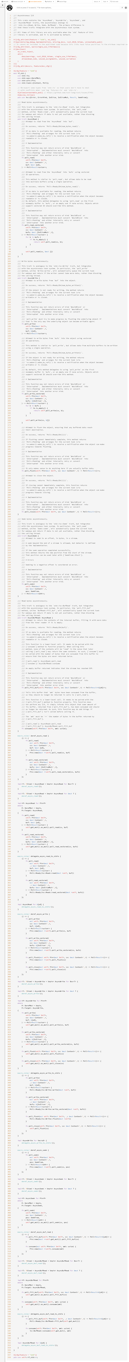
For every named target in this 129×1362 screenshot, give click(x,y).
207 (9, 512)
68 (10, 177)
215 (9, 531)
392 (9, 957)
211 (9, 521)
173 (9, 430)
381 (9, 931)
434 (9, 1059)
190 (9, 471)
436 (9, 1063)
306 (9, 750)
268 (9, 659)
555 (9, 1350)
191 (9, 473)
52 (10, 138)
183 (9, 454)
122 (9, 307)
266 (9, 654)
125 (9, 314)
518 (9, 1261)
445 (9, 1085)
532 (9, 1295)
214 (9, 529)
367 (9, 897)
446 (9, 1087)
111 (9, 280)
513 (9, 1249)
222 (9, 548)
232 (9, 572)
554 (9, 1348)
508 (9, 1237)
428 (9, 1044)
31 (10, 88)
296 (9, 726)
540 (9, 1314)
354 (9, 866)
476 (9, 1160)
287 (9, 704)
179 (9, 444)
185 (9, 459)
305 (9, 748)
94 (10, 239)
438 (9, 1068)
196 (9, 485)
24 (10, 71)
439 (9, 1071)
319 (9, 782)
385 (9, 941)
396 (9, 967)
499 (9, 1215)
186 (9, 461)
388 (9, 948)
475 (9, 1157)
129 (9, 324)
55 (10, 146)
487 (9, 1186)
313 (9, 767)
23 (10, 68)
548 (9, 1333)
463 (9, 1128)
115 (9, 290)
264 (9, 649)
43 (10, 117)
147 (9, 367)
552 (9, 1343)
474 (9, 1155)
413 (9, 1008)
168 (9, 418)
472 (9, 1150)
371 (9, 907)
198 (9, 490)
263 (9, 647)
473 (9, 1153)
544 (9, 1324)
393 (9, 960)
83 (10, 213)
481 (9, 1172)
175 (9, 435)
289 (9, 709)
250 (9, 615)
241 (9, 594)
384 (9, 938)
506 (9, 1232)
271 (9, 666)
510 (9, 1242)
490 (9, 1193)
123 (9, 309)
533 (9, 1297)
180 (9, 447)
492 (9, 1198)
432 (9, 1054)
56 (10, 148)
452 (9, 1102)
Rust (104, 1)
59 (10, 155)
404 (9, 986)
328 (9, 803)
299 (9, 733)
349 (9, 854)
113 (9, 285)
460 (9, 1121)
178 (9, 442)
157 (9, 391)
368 (9, 900)
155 (9, 386)
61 (10, 160)
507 (9, 1234)
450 (9, 1097)
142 (9, 355)
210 (9, 519)
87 (10, 223)
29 (10, 83)
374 (9, 914)
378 (9, 924)
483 (9, 1177)
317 (9, 777)
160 (9, 398)
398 (9, 972)
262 (9, 644)
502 (9, 1222)
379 (9, 926)
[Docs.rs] (5, 1)
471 (9, 1148)
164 (9, 408)
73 (10, 189)
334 (9, 818)
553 (9, 1345)
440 (9, 1073)
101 (9, 256)
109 (9, 276)
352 (9, 861)
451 (9, 1100)
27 (10, 78)
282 (9, 692)
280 (9, 688)
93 (10, 237)
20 (10, 61)
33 (10, 93)
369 (9, 902)
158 (9, 394)
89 (10, 227)
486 (9, 1184)
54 (10, 143)
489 (9, 1191)
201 (9, 497)
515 (9, 1254)
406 (9, 991)
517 (9, 1259)
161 (9, 401)
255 (9, 627)
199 (9, 492)
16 (10, 52)
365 (9, 892)
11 (10, 40)
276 (9, 678)
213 (9, 526)
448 (9, 1092)
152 (9, 379)
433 (9, 1056)
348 (9, 851)
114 (9, 288)
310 (9, 760)
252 (9, 620)
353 (9, 863)
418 (9, 1020)
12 (10, 42)
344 (9, 842)
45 (10, 121)
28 (10, 80)
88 (10, 225)
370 (9, 904)
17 (10, 54)
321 (9, 786)
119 (9, 300)
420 (9, 1025)
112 (9, 283)
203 (9, 502)
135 (9, 338)
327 (9, 801)
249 (9, 613)
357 (9, 873)
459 (9, 1119)
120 (9, 302)
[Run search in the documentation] (68, 7)
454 (9, 1107)
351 (9, 859)
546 (9, 1328)
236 (9, 582)
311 (9, 762)
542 (9, 1319)
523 (9, 1273)
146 (9, 365)
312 (9, 765)
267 (9, 656)
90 (10, 230)
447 (9, 1090)
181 (9, 449)
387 (9, 945)
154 (9, 384)
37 (10, 102)
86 (10, 220)
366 (9, 895)
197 (9, 488)
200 (9, 495)
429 (9, 1047)
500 (9, 1218)
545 (9, 1326)
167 (9, 415)
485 (9, 1181)
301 (9, 738)
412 (9, 1006)
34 (10, 95)
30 (10, 85)
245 (9, 603)
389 (9, 950)
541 (9, 1316)
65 (10, 170)
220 (9, 543)
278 (9, 683)
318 (9, 779)
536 (9, 1304)
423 (9, 1032)
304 (9, 745)
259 (9, 637)
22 (10, 66)
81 (10, 208)
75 (10, 194)
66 (10, 172)
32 (10, 90)
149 (9, 372)
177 (9, 439)
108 (9, 273)
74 (10, 191)
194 (9, 480)
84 (10, 215)
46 (10, 124)
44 (10, 119)
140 (9, 350)
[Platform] (49, 1)
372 (9, 909)
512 (9, 1246)
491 (9, 1196)
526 (9, 1280)
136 (9, 341)
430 (9, 1049)
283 (9, 695)
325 (9, 796)
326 (9, 798)
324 (9, 794)
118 (9, 297)
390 (9, 953)
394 (9, 962)
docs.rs (96, 1)
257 (9, 632)
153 (9, 382)
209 (9, 517)
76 (10, 196)
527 (9, 1283)
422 (9, 1030)
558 (9, 1357)
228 (9, 562)
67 (10, 174)
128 (9, 321)
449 (9, 1095)
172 (9, 427)
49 (10, 131)
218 (9, 538)
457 (9, 1114)
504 (9, 1227)
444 (9, 1083)
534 (9, 1299)
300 (9, 736)
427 (9, 1042)
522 (9, 1271)
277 (9, 680)
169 (9, 420)
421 (9, 1027)
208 (9, 514)
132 (9, 331)
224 (9, 553)
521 (9, 1268)
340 (9, 832)
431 (9, 1051)
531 (9, 1292)
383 (9, 936)
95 (10, 242)
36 (10, 100)
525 (9, 1278)
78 (10, 201)
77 (10, 199)
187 (9, 464)
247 (9, 608)
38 (10, 105)
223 (9, 550)
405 (9, 989)
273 (9, 671)
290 (9, 712)
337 (9, 825)
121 (9, 305)
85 (10, 218)
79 (10, 203)
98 (10, 249)
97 (10, 247)
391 (9, 955)
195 (9, 483)
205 (9, 507)
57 (10, 150)
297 (9, 729)
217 (9, 536)
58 (10, 153)
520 (9, 1266)
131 (9, 329)
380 (9, 928)
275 (9, 676)
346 (9, 847)
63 (10, 165)
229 (9, 565)
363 (9, 888)
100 (9, 254)
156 (9, 389)
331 (9, 810)
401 (9, 979)
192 (9, 476)
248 (9, 610)
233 (9, 574)
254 (9, 625)
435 (9, 1061)
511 (9, 1244)
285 (9, 700)
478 (9, 1165)
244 (9, 601)
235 (9, 579)
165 (9, 411)
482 (9, 1174)
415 (9, 1013)
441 (9, 1075)
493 (9, 1201)
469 (9, 1143)
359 (9, 878)
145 (9, 362)
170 (9, 423)
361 (9, 883)
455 (9, 1109)
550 (9, 1338)
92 (10, 235)
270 (9, 663)
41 (10, 112)
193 (9, 478)
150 (9, 374)
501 (9, 1220)
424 (9, 1034)
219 (9, 541)
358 (9, 875)
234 (9, 577)
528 (9, 1285)
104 (9, 264)
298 (9, 731)
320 (9, 784)
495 (9, 1206)
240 (9, 591)
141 (9, 353)
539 (9, 1312)
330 (9, 808)
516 (9, 1256)
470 (9, 1145)
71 (10, 184)
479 (9, 1167)
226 (9, 557)
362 (9, 885)
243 (9, 598)
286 (9, 702)
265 (9, 651)
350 (9, 856)
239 (9, 589)
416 (9, 1015)
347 (9, 849)
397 (9, 969)
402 (9, 981)
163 (9, 406)
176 (9, 437)
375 (9, 916)
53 (10, 141)
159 (9, 396)
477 (9, 1162)
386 (9, 943)
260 (9, 639)
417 (9, 1018)
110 (9, 278)
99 (10, 252)
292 (9, 716)
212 (9, 524)
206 (9, 509)
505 (9, 1230)
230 (9, 567)
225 (9, 555)
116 (9, 292)
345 (9, 844)
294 (9, 721)
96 (10, 244)
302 (9, 741)
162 (9, 403)
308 (9, 755)
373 (9, 912)
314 (9, 769)
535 (9, 1302)
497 (9, 1210)
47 (10, 126)
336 (9, 822)
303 (9, 743)
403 (9, 984)
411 (9, 1003)
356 (9, 871)
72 (10, 186)
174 (9, 432)
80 (10, 206)
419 (9, 1022)
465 (9, 1133)
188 (9, 466)
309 (9, 757)
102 (9, 259)
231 (9, 570)
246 (9, 606)
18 (10, 56)
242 (9, 596)
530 (9, 1290)
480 (9, 1169)
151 (9, 377)
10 (10, 37)
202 (9, 500)
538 (9, 1309)
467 (9, 1138)
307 (9, 753)
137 (9, 343)
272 (9, 668)
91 (10, 232)
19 (10, 59)
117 (9, 295)
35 (10, 97)
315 (9, 772)
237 (9, 584)
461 (9, 1124)
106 (9, 268)
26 (10, 76)
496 (9, 1208)
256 (9, 630)
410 (9, 1001)
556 (9, 1352)
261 (9, 642)
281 (9, 690)
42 (10, 114)
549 (9, 1336)
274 (9, 673)
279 (9, 685)
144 (9, 360)
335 (9, 820)
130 (9, 326)
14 (10, 47)
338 (9, 827)
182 (9, 451)
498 (9, 1213)
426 (9, 1039)
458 (9, 1116)
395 (9, 965)
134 (9, 336)
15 (10, 49)
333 (9, 815)
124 (9, 312)
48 (10, 129)
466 (9, 1136)
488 (9, 1189)
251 (9, 618)
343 (9, 839)
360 (9, 880)
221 (9, 545)
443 (9, 1080)
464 (9, 1131)
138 (9, 345)
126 (9, 317)
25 (10, 73)
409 (9, 998)
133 (9, 333)
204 (9, 504)
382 (9, 933)
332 (9, 813)
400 (9, 977)
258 (9, 635)
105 (9, 266)
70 (10, 182)
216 (9, 533)
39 (10, 107)
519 (9, 1263)
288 (9, 707)
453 (9, 1104)
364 (9, 890)
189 (9, 468)
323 (9, 791)
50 (10, 133)
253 (9, 623)
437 (9, 1066)
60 (10, 158)
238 (9, 586)
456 (9, 1112)
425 (9, 1037)
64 (10, 167)
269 (9, 661)
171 (9, 425)
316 (9, 774)
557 (9, 1355)
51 (10, 136)
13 (10, 44)
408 (9, 996)
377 (9, 921)
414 (9, 1010)
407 (9, 994)
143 (9, 358)
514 (9, 1251)
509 (9, 1239)
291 (9, 714)
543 (9, 1321)
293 (9, 719)
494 (9, 1203)
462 (9, 1126)
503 (9, 1225)
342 (9, 837)
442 (9, 1078)
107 (9, 271)
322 (9, 789)
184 (9, 456)
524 (9, 1275)
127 (9, 319)
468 (9, 1140)
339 (9, 830)
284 (9, 697)
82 (10, 211)
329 (9, 806)
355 (9, 868)
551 (9, 1340)
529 (9, 1287)
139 (9, 348)
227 (9, 560)
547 (9, 1331)
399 (9, 974)
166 (9, 413)
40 (10, 109)
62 (10, 162)
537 (9, 1307)
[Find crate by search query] (120, 1)
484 (9, 1179)
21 (10, 64)
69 (10, 179)
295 (9, 724)
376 (9, 919)
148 (9, 370)
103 (9, 261)
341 (9, 835)
